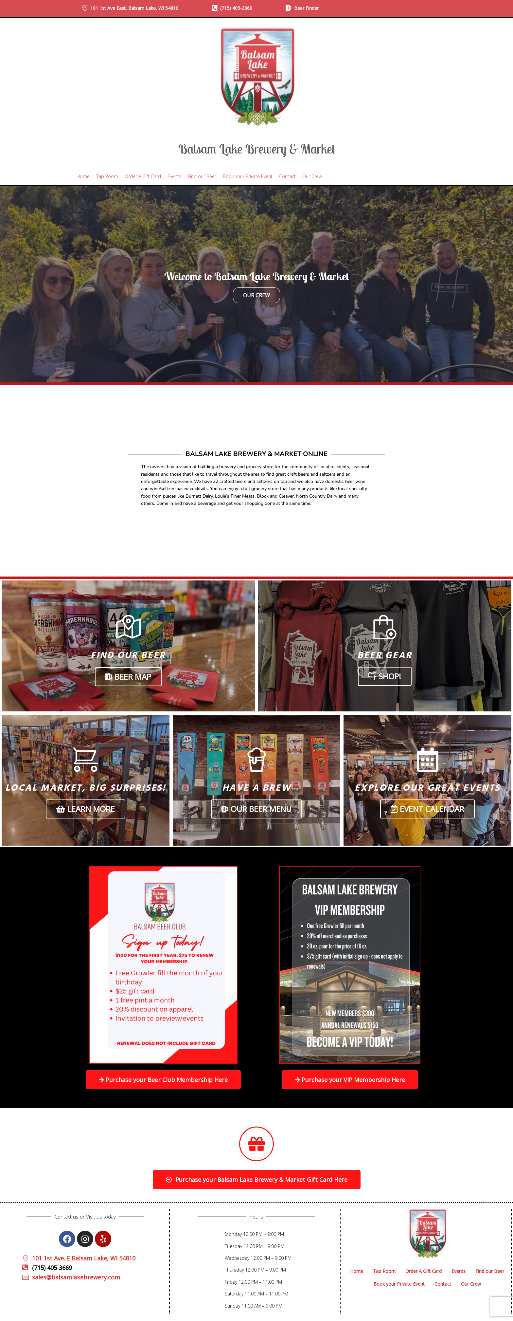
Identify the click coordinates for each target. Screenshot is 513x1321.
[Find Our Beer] (128, 627)
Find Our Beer (128, 655)
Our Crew (256, 295)
